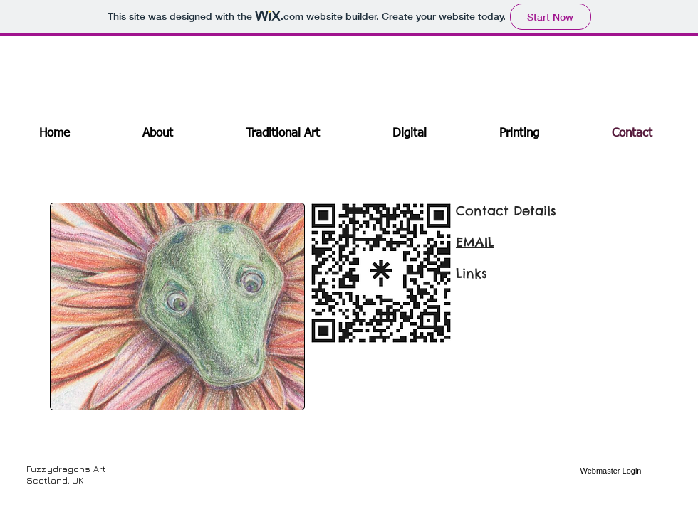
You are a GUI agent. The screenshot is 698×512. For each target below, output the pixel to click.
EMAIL (475, 242)
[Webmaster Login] (611, 471)
